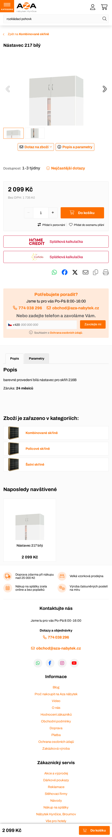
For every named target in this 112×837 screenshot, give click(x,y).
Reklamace (56, 787)
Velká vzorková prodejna (86, 576)
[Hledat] (104, 18)
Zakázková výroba (56, 748)
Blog (56, 687)
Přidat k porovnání (53, 225)
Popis (14, 358)
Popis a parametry (77, 147)
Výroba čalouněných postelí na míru (89, 588)
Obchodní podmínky (56, 721)
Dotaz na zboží (36, 147)
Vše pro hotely (56, 821)
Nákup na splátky (56, 807)
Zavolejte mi (92, 324)
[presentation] (7, 89)
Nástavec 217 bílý (30, 545)
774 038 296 (30, 308)
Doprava (56, 728)
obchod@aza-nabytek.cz (75, 308)
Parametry (36, 358)
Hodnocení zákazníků (56, 714)
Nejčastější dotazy (68, 168)
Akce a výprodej (56, 773)
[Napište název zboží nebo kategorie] (56, 18)
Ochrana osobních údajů (56, 741)
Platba (56, 735)
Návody (56, 800)
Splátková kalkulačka (66, 241)
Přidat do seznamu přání (89, 225)
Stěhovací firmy (56, 794)
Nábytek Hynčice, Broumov (56, 814)
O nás (56, 707)
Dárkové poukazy (56, 780)
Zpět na (28, 34)
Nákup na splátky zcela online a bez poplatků (31, 588)
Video (56, 701)
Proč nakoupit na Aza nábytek (56, 694)
